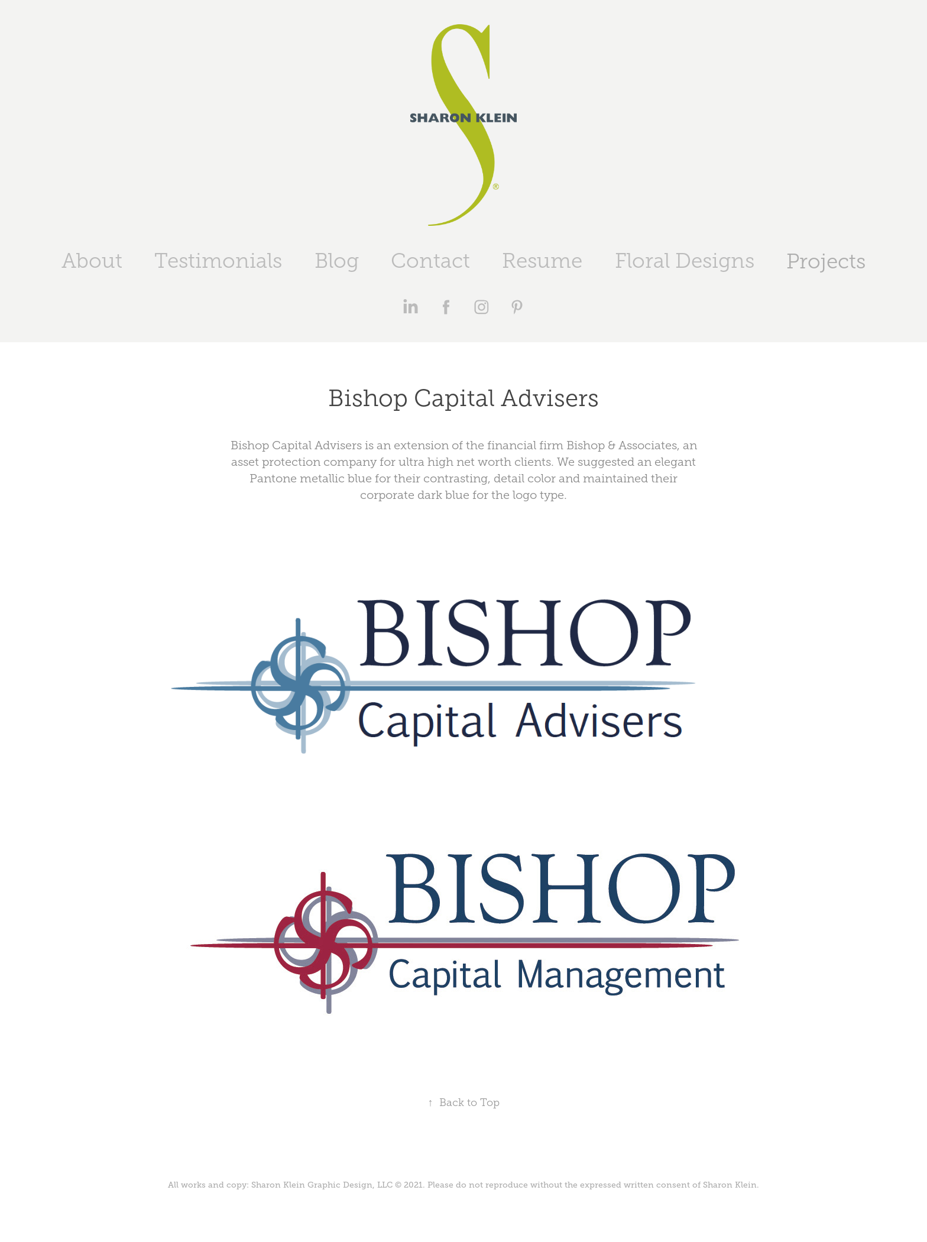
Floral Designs (684, 261)
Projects (826, 261)
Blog (337, 261)
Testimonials (218, 261)
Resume (542, 261)
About (91, 261)
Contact (430, 261)
